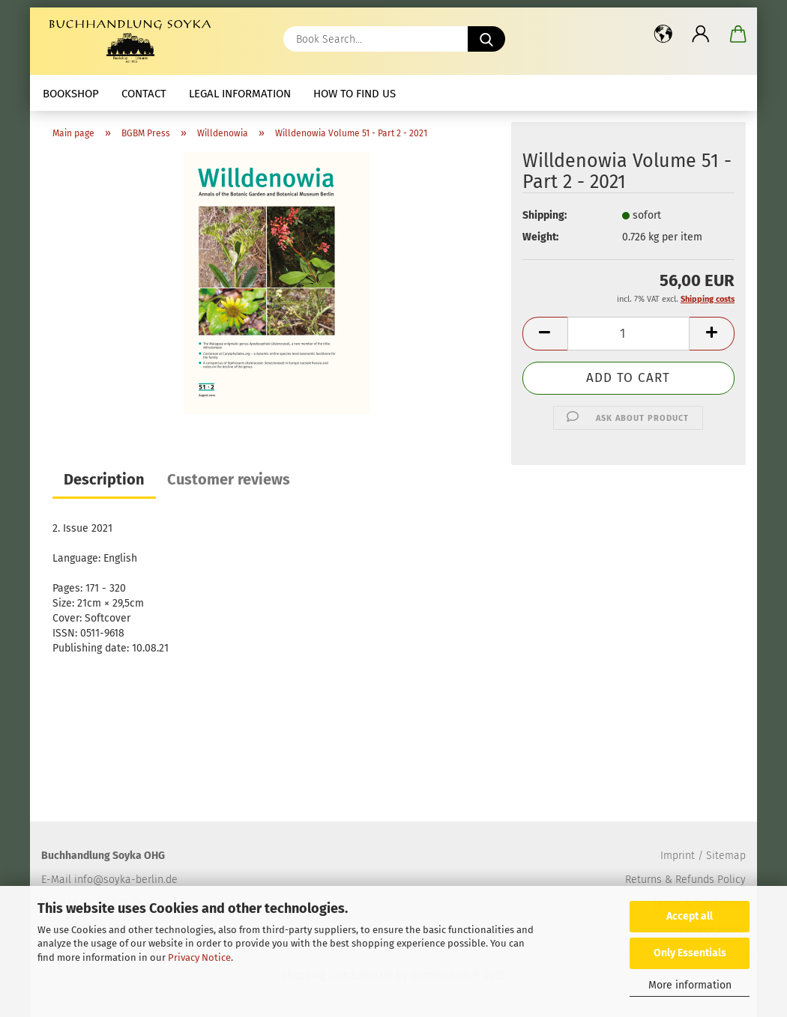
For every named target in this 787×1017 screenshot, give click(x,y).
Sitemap (726, 855)
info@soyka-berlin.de (126, 879)
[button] (663, 33)
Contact (143, 93)
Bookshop (71, 93)
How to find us (354, 93)
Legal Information (240, 93)
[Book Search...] (486, 39)
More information (690, 985)
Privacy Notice (199, 957)
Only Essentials (690, 953)
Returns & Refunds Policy (685, 879)
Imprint (677, 855)
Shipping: (544, 215)
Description (104, 479)
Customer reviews (228, 479)
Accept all (689, 916)
